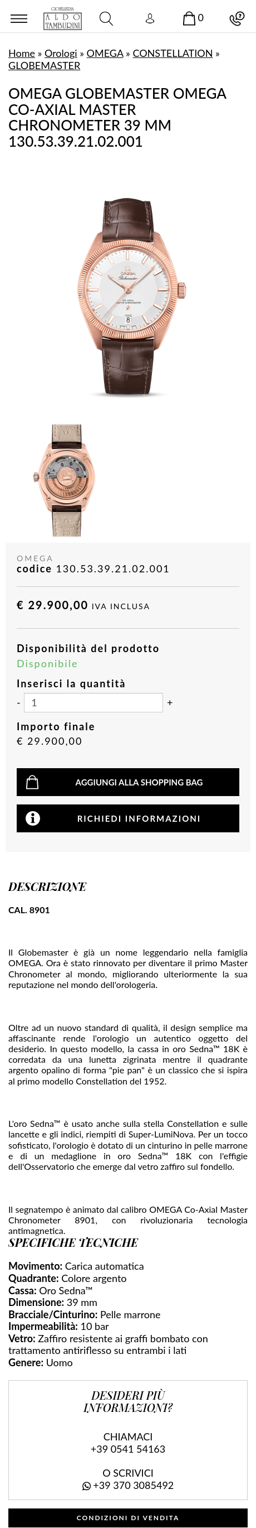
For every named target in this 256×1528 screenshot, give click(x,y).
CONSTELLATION (172, 53)
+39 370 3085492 (133, 1485)
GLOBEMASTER (44, 65)
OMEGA (105, 53)
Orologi (61, 53)
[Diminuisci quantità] (19, 703)
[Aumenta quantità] (170, 703)
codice (34, 569)
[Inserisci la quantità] (93, 702)
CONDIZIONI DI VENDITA (128, 1517)
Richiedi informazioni (139, 818)
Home (21, 53)
